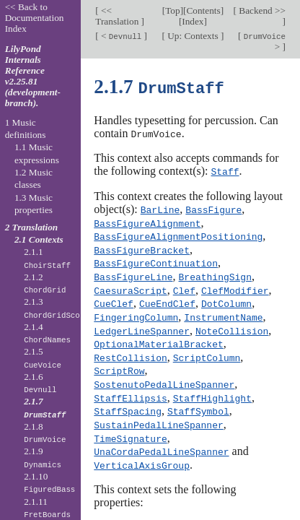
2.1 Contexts (38, 239)
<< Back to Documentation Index (34, 17)
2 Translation (31, 227)
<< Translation (118, 16)
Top (172, 10)
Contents (203, 10)
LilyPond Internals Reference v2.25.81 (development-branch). (33, 75)
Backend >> (261, 10)
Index (192, 21)
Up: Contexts (193, 35)
